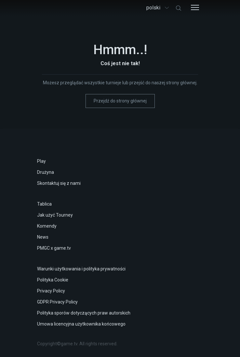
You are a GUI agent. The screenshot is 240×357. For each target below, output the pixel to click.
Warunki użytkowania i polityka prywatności (81, 268)
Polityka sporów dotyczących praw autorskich (83, 312)
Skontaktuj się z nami (59, 183)
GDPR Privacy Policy (57, 301)
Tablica (44, 204)
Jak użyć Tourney (55, 215)
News (42, 237)
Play (41, 161)
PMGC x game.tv (54, 248)
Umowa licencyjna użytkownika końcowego (81, 324)
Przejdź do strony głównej (120, 100)
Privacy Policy (51, 290)
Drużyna (45, 172)
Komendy (47, 226)
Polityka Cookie (52, 279)
